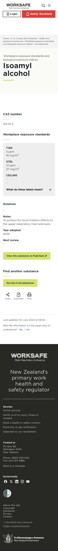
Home (6, 38)
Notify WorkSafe (38, 14)
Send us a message (14, 466)
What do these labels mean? (24, 189)
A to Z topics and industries (24, 38)
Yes (21, 329)
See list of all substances (20, 283)
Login (11, 14)
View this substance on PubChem (25, 256)
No (28, 329)
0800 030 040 (20, 458)
